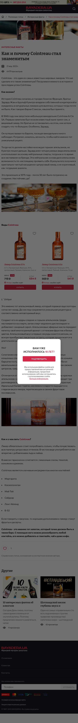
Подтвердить (39, 359)
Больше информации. (39, 378)
